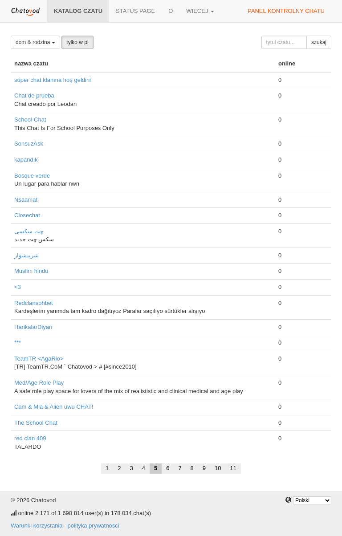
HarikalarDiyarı (33, 327)
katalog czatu (78, 11)
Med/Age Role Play (39, 382)
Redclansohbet (33, 303)
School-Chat (30, 119)
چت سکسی (29, 231)
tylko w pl (77, 42)
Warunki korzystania (37, 525)
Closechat (27, 215)
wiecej (200, 11)
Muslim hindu (31, 271)
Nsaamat (25, 199)
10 (218, 468)
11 (233, 468)
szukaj (318, 42)
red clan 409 (30, 438)
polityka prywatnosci (93, 525)
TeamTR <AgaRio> (39, 358)
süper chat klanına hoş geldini (52, 80)
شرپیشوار (26, 255)
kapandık (26, 159)
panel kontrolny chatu (286, 11)
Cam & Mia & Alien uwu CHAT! (53, 406)
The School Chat (35, 422)
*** (17, 342)
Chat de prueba (34, 95)
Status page (135, 11)
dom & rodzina (35, 42)
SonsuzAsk (28, 143)
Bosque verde (32, 175)
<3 (17, 287)
